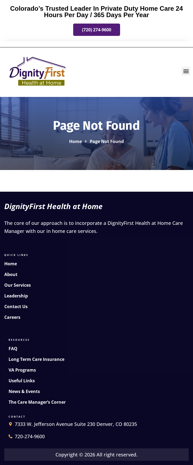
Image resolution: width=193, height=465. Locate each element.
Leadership (16, 296)
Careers (12, 317)
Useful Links (22, 381)
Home (10, 264)
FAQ (13, 348)
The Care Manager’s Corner (37, 402)
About (10, 274)
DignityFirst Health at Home (53, 206)
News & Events (24, 391)
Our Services (17, 285)
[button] (185, 71)
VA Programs (22, 370)
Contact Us (16, 306)
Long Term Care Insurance (36, 359)
